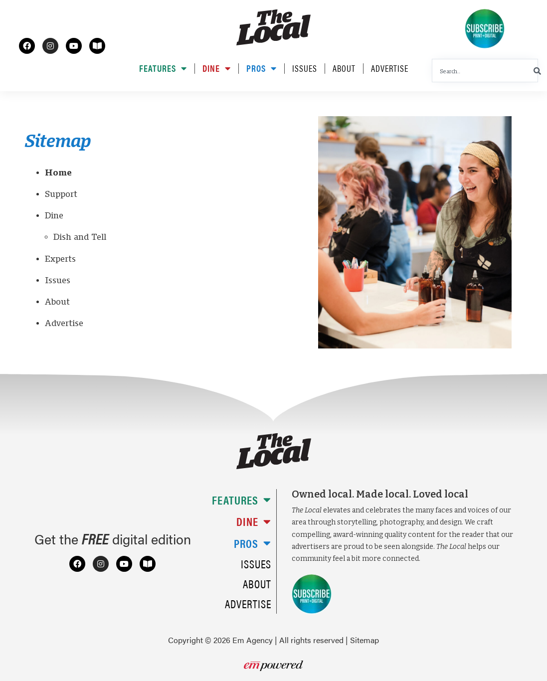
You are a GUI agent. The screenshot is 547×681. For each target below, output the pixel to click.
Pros (261, 68)
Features (163, 68)
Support (61, 193)
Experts (60, 258)
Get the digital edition (112, 538)
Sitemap (364, 640)
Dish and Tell (79, 236)
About (344, 68)
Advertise (389, 68)
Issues (304, 68)
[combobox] (485, 70)
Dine (216, 68)
